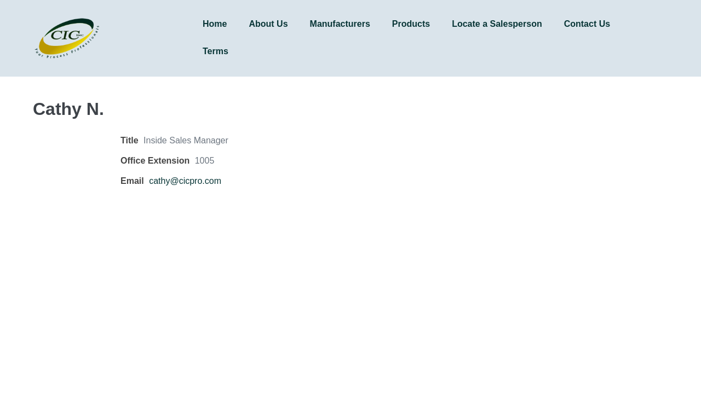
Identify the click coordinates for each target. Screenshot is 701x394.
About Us (268, 23)
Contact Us (587, 23)
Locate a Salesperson (497, 23)
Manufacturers (340, 23)
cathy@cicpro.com (185, 181)
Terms (215, 51)
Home (215, 23)
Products (411, 23)
